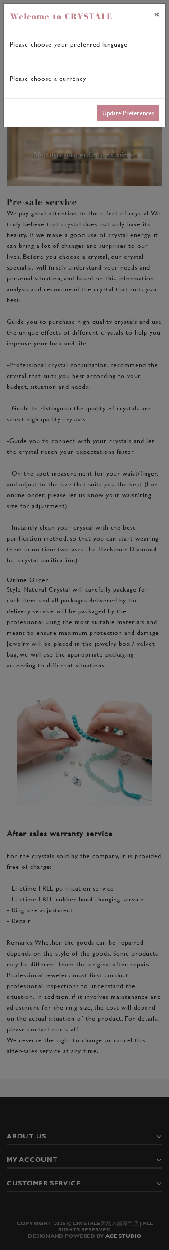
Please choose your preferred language (69, 44)
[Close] (156, 15)
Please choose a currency (48, 78)
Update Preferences (128, 112)
